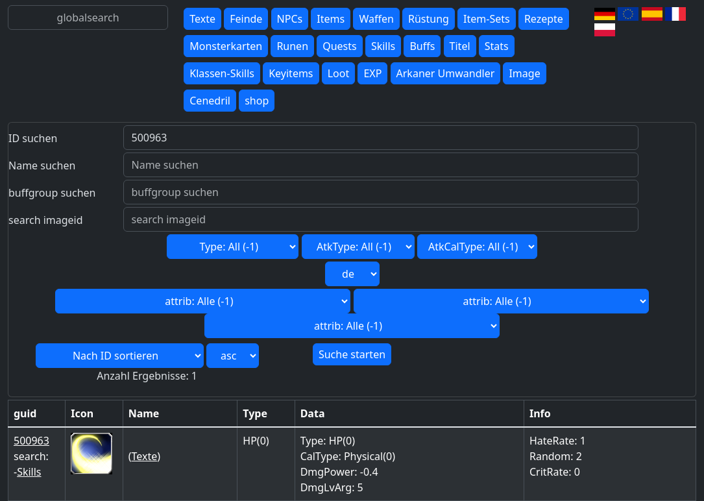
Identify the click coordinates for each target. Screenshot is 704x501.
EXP (372, 73)
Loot (339, 73)
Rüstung (428, 19)
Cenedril (209, 100)
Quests (339, 46)
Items (331, 19)
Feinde (246, 19)
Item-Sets (486, 19)
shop (257, 100)
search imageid (45, 220)
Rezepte (543, 19)
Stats (497, 46)
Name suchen (41, 165)
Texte (202, 19)
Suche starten (352, 354)
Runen (292, 46)
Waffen (376, 19)
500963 (31, 441)
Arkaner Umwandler (445, 73)
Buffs (422, 46)
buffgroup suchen (51, 193)
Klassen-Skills (221, 73)
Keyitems (291, 73)
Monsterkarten (225, 46)
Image (524, 73)
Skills (383, 46)
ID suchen (32, 138)
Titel (460, 46)
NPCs (290, 19)
